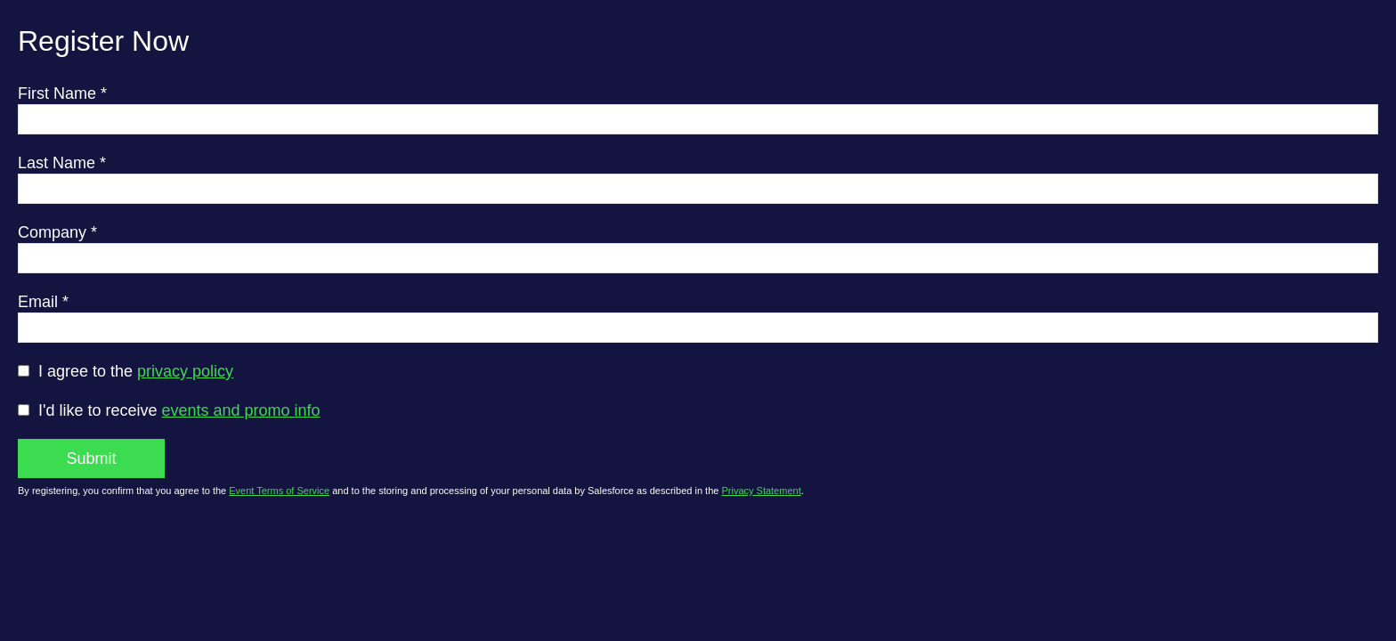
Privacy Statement (760, 490)
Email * (43, 302)
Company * (57, 232)
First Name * (62, 93)
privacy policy (185, 371)
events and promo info (241, 410)
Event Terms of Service (279, 490)
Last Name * (62, 163)
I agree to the (135, 371)
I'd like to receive (179, 410)
